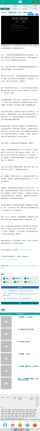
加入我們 (37, 402)
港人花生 (25, 8)
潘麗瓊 (24, 413)
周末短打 (31, 409)
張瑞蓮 (6, 409)
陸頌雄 (2, 416)
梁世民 (2, 411)
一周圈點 (27, 409)
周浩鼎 (2, 413)
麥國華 (20, 411)
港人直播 (35, 5)
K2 (35, 416)
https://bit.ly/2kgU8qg (25, 250)
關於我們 (37, 397)
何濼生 (9, 411)
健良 (20, 416)
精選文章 (15, 418)
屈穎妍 (2, 409)
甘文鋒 (13, 416)
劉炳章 (35, 409)
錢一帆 (27, 411)
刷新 (17, 21)
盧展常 (26, 416)
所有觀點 (20, 399)
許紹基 (16, 411)
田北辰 (6, 413)
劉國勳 (26, 415)
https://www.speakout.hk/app (9, 259)
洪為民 (8, 415)
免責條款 (37, 399)
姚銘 (8, 418)
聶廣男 (23, 416)
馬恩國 (34, 413)
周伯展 (20, 413)
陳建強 (31, 413)
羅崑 (5, 418)
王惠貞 (16, 413)
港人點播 (25, 5)
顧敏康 (9, 409)
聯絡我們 (37, 403)
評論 (3, 310)
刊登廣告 (37, 404)
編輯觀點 (20, 398)
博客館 (31, 398)
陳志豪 (11, 418)
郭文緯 (24, 411)
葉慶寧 (27, 413)
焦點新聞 (15, 5)
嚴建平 (9, 416)
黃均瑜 (19, 415)
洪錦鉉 (33, 415)
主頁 (5, 5)
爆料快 (36, 405)
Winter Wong (31, 416)
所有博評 (31, 399)
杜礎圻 (16, 416)
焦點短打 (22, 409)
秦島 (30, 411)
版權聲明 (37, 400)
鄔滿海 (9, 413)
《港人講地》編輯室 (16, 409)
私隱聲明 (37, 398)
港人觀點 (15, 8)
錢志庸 (23, 415)
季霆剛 (13, 413)
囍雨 (22, 418)
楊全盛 (16, 415)
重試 (23, 21)
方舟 (5, 415)
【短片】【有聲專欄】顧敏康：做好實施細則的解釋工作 (17, 298)
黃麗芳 (6, 416)
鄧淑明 (12, 415)
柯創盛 (30, 415)
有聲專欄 (5, 8)
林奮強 (19, 418)
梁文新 (2, 418)
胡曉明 (33, 411)
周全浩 (2, 415)
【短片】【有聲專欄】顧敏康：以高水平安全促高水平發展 (18, 290)
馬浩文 (6, 411)
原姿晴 (13, 411)
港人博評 (35, 8)
